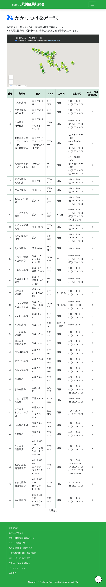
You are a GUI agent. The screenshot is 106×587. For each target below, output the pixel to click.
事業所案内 (13, 528)
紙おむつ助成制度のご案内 (20, 558)
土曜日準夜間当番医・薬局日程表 (22, 553)
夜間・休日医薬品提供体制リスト (22, 538)
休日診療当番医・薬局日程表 (20, 548)
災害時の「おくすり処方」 (20, 563)
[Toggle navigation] (92, 4)
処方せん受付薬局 (16, 533)
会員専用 (12, 573)
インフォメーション (17, 568)
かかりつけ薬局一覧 (17, 543)
